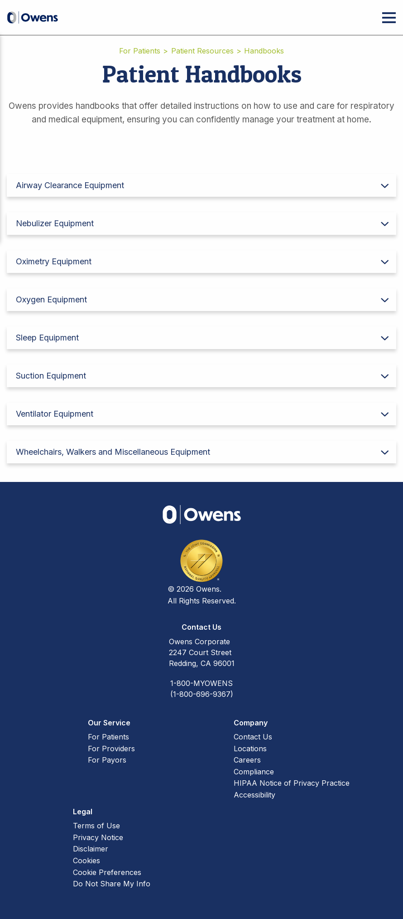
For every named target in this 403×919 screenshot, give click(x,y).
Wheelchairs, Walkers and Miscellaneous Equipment (113, 452)
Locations (250, 748)
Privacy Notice (98, 837)
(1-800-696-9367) (201, 694)
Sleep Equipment (47, 337)
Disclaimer (90, 848)
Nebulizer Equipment (55, 223)
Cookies (86, 860)
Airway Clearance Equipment (70, 185)
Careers (247, 759)
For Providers (111, 748)
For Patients (139, 50)
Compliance (254, 771)
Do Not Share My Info (111, 883)
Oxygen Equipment (51, 299)
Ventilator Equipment (54, 413)
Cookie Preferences (107, 872)
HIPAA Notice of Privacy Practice (292, 783)
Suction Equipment (51, 375)
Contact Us (253, 736)
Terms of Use (96, 825)
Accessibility (254, 794)
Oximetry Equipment (53, 261)
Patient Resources (202, 50)
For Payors (107, 759)
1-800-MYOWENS (201, 683)
